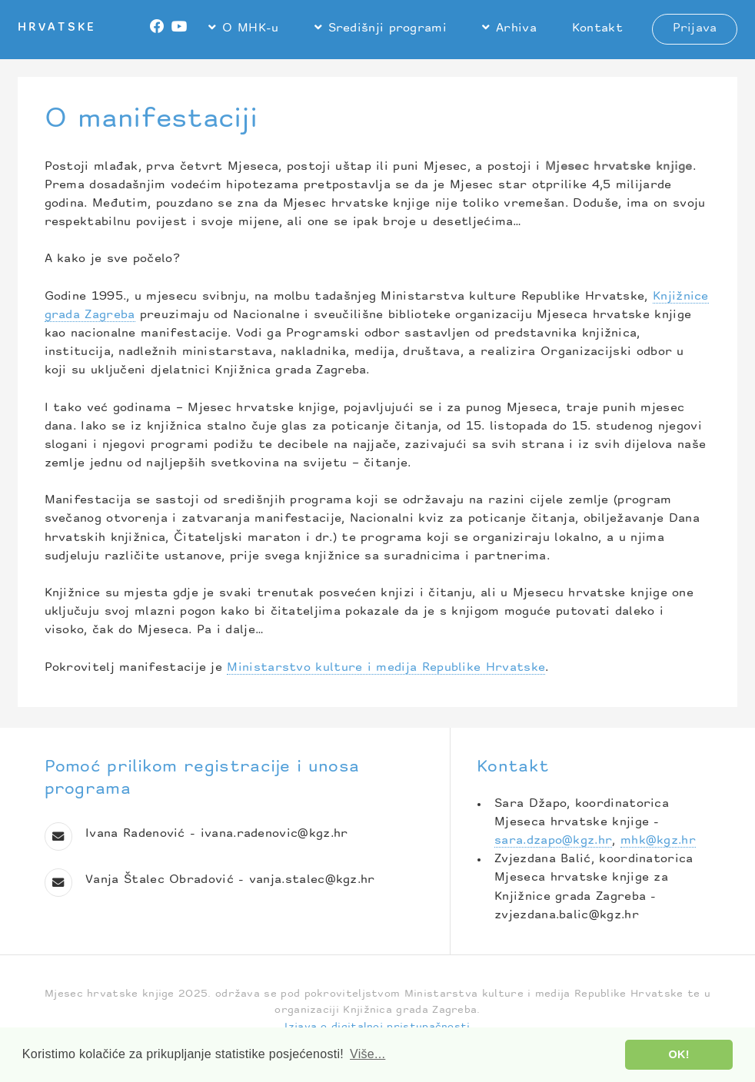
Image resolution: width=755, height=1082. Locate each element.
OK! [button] (679, 1054)
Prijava (695, 29)
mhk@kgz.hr (658, 841)
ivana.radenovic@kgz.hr (274, 834)
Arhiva (516, 29)
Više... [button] (367, 1053)
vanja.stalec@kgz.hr (312, 880)
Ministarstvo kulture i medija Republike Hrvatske (386, 668)
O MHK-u (250, 29)
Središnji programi (387, 29)
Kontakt (597, 29)
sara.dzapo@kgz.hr (553, 841)
